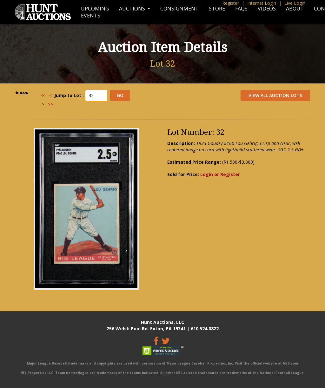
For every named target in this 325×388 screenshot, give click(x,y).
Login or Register (220, 174)
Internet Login (261, 3)
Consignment (179, 8)
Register (230, 3)
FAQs (241, 8)
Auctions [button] (132, 8)
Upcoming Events (95, 12)
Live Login (294, 3)
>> (50, 104)
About (295, 8)
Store (217, 8)
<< (42, 95)
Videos (267, 8)
